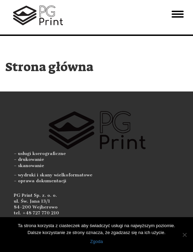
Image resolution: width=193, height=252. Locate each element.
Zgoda (96, 241)
